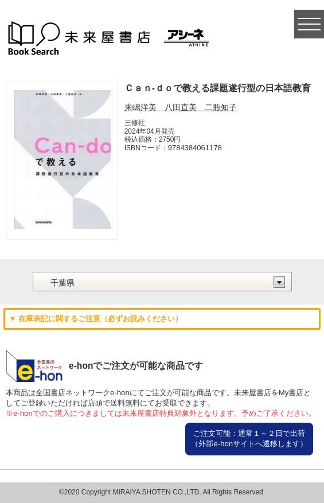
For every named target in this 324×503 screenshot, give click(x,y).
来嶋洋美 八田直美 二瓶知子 (180, 107)
